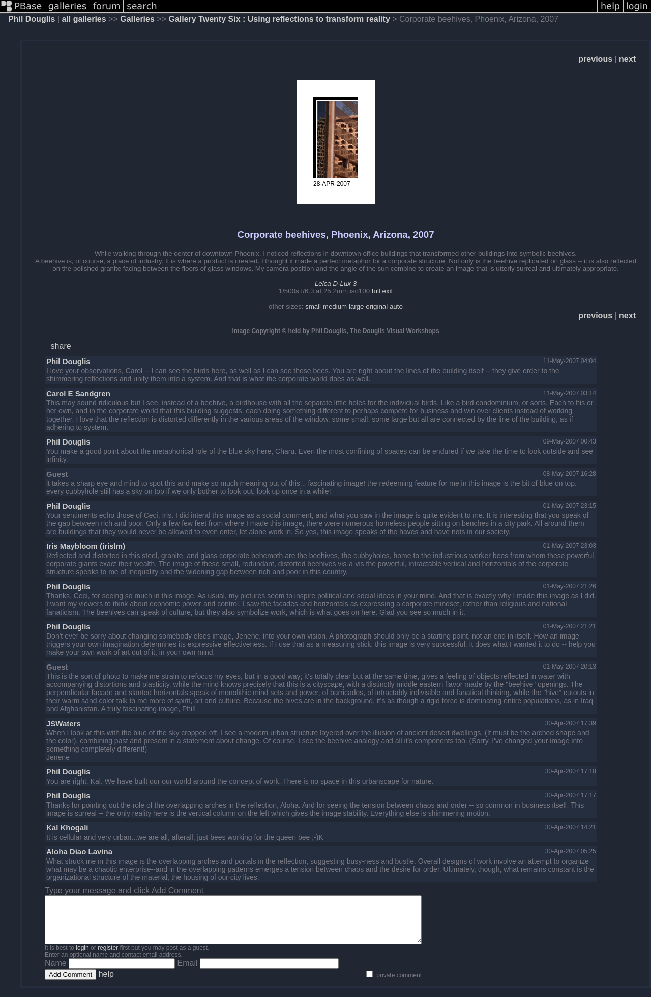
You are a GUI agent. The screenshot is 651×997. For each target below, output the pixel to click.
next (627, 58)
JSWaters (63, 723)
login (82, 956)
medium (335, 306)
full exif (382, 291)
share (61, 346)
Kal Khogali (67, 827)
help (106, 983)
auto (396, 306)
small (313, 306)
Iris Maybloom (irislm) (85, 546)
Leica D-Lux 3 (336, 283)
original (377, 306)
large (356, 306)
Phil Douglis (31, 19)
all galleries (84, 19)
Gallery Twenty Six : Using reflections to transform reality (279, 19)
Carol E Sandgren (78, 393)
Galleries (137, 19)
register (108, 956)
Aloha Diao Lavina (79, 851)
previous (595, 58)
